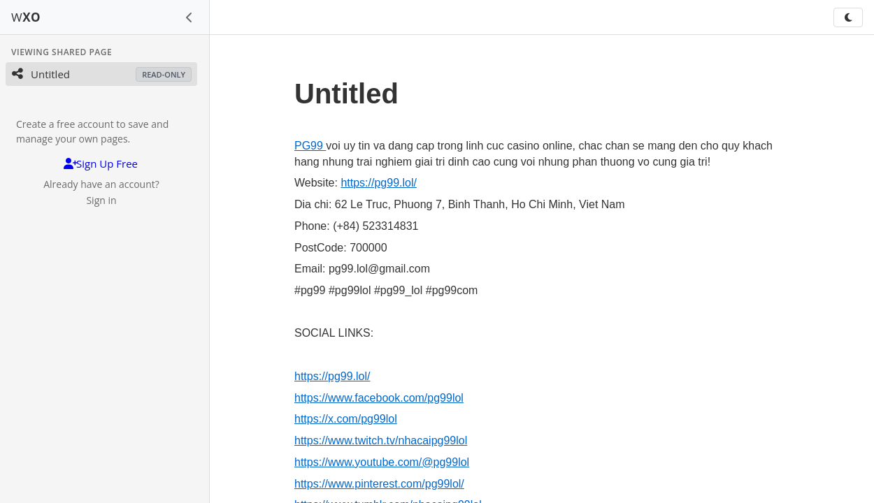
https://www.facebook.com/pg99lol (379, 398)
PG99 (310, 146)
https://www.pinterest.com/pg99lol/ (379, 484)
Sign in (101, 200)
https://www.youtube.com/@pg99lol (381, 462)
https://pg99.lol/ (379, 183)
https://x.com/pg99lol (345, 419)
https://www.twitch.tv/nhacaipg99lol (380, 440)
